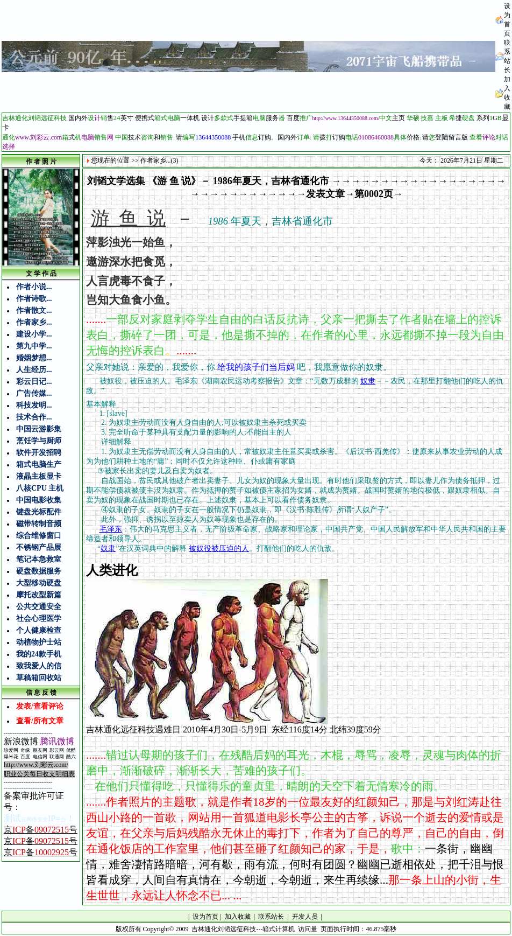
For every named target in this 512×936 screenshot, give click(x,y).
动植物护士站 (38, 642)
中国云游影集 (38, 429)
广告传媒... (34, 393)
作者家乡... (34, 322)
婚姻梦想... (34, 358)
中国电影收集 (38, 500)
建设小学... (34, 334)
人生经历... (34, 370)
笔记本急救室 (38, 559)
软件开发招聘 (38, 453)
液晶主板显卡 (38, 476)
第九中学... (34, 346)
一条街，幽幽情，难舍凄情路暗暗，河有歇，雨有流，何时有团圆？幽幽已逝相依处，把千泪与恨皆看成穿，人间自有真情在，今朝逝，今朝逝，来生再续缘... (295, 864)
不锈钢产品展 (38, 547)
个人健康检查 (38, 630)
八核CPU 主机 (39, 488)
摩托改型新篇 (38, 595)
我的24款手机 (38, 654)
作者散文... (34, 310)
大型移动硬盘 (38, 583)
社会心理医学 (38, 618)
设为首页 (205, 916)
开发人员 (305, 916)
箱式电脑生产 (38, 464)
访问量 (307, 929)
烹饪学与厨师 (38, 441)
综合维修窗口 (38, 536)
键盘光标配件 (38, 512)
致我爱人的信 (38, 666)
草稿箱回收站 (38, 678)
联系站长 (271, 916)
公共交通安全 (38, 607)
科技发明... (34, 405)
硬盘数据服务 (38, 571)
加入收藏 (238, 916)
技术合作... (34, 417)
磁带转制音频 (38, 524)
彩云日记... (34, 382)
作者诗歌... (34, 299)
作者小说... (34, 287)
